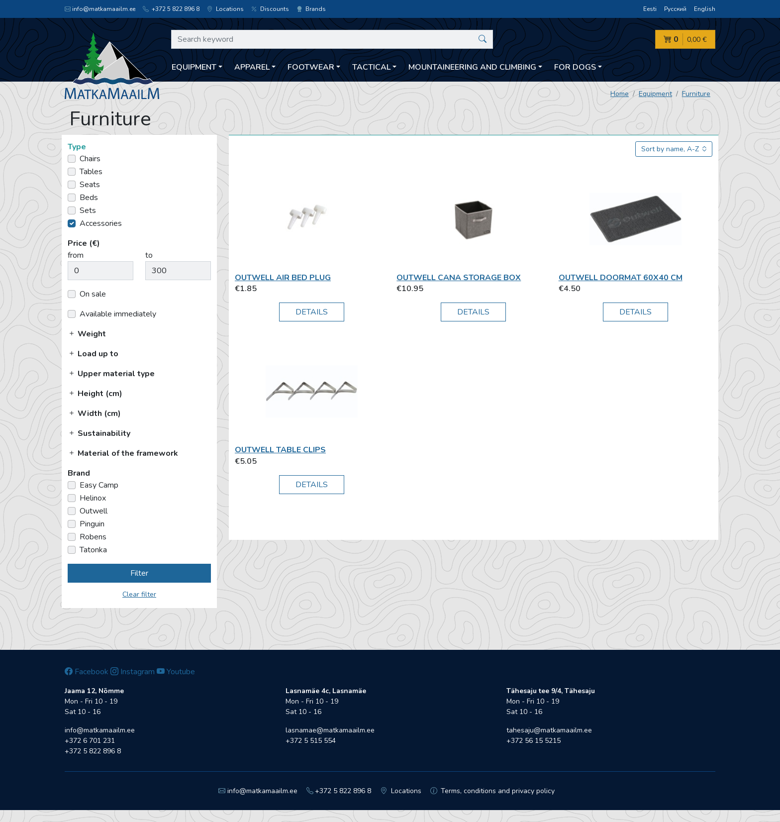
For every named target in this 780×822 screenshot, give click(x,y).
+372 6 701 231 (90, 740)
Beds (89, 197)
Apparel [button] (252, 67)
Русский (675, 9)
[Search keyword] (332, 39)
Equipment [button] (194, 67)
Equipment (655, 94)
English (704, 9)
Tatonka (93, 549)
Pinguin (92, 523)
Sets (88, 210)
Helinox (93, 498)
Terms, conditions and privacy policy (492, 791)
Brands (311, 9)
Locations (225, 9)
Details (311, 312)
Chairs (90, 158)
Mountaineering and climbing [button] (472, 67)
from (76, 255)
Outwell (93, 511)
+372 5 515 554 (311, 740)
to (149, 255)
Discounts (270, 9)
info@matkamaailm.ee (100, 9)
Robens (93, 536)
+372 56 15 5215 (533, 740)
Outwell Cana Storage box (458, 277)
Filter (139, 573)
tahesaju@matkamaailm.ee (549, 730)
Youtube (176, 671)
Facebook (86, 671)
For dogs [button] (575, 67)
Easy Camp (99, 485)
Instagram (132, 671)
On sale (93, 294)
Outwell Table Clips (280, 449)
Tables (91, 171)
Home (619, 94)
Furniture (696, 94)
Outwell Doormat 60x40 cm (620, 277)
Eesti (650, 9)
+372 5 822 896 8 (171, 9)
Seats (90, 184)
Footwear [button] (311, 67)
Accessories (101, 223)
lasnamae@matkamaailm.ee (330, 730)
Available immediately (118, 313)
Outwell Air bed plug (283, 277)
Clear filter (139, 594)
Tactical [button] (371, 67)
